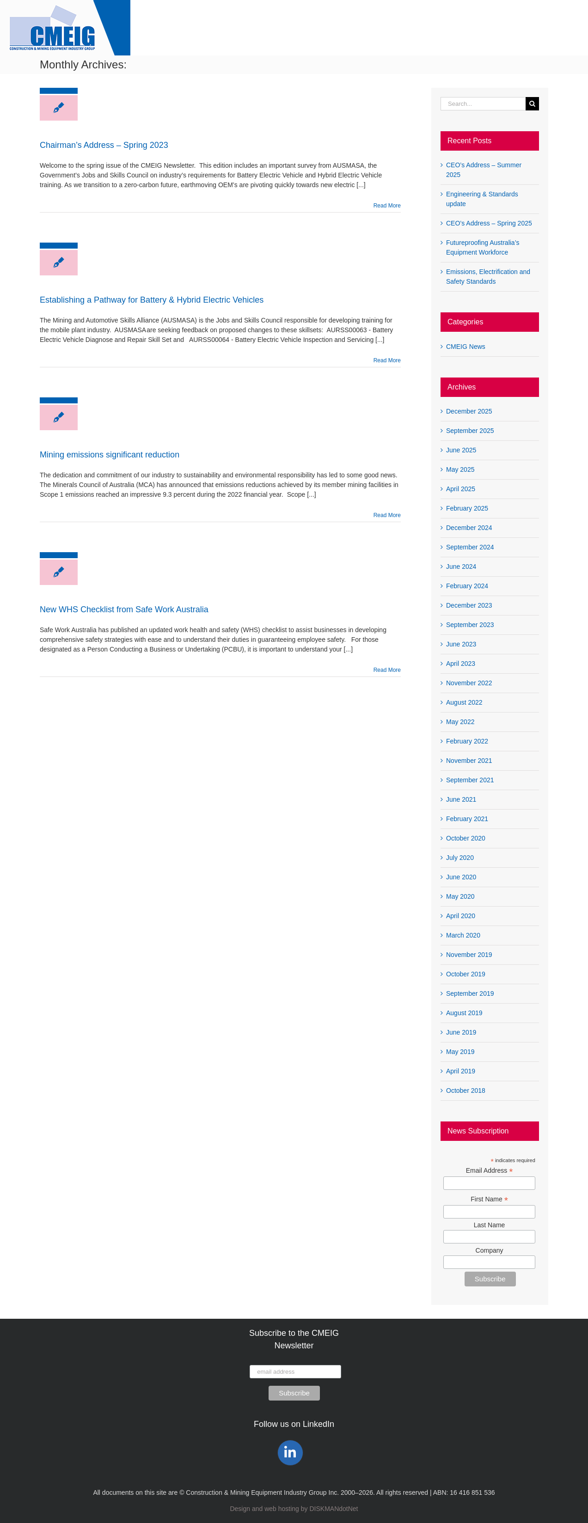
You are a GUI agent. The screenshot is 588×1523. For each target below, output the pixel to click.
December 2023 (469, 605)
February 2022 (467, 741)
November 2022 (469, 683)
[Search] (532, 103)
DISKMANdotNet (333, 1508)
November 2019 (469, 954)
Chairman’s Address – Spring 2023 (104, 145)
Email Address (489, 1170)
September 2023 (470, 624)
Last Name (489, 1225)
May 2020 (460, 896)
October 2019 (465, 974)
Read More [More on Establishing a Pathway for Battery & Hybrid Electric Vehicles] (387, 360)
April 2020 (460, 916)
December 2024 (469, 527)
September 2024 (470, 547)
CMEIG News (465, 346)
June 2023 (461, 644)
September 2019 (470, 993)
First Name (489, 1199)
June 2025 (461, 450)
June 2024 (461, 566)
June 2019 (461, 1032)
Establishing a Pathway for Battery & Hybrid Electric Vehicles (151, 300)
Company (489, 1250)
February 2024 (467, 586)
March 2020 (463, 935)
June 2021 (461, 799)
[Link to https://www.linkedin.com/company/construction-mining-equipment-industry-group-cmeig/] (290, 1453)
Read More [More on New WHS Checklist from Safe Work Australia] (387, 670)
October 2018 (465, 1090)
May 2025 (460, 469)
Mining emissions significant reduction (109, 454)
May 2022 (460, 721)
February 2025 (467, 508)
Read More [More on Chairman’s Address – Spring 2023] (387, 205)
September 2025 (470, 430)
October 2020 (465, 838)
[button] (560, 27)
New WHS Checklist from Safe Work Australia (124, 609)
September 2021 (470, 780)
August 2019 (464, 1013)
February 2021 (467, 818)
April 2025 (460, 489)
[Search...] (483, 103)
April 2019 (460, 1071)
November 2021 (469, 760)
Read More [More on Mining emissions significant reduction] (387, 515)
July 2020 (460, 857)
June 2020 (461, 877)
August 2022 (464, 702)
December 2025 (469, 411)
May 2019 (460, 1051)
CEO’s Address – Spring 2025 (489, 223)
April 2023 (460, 663)
